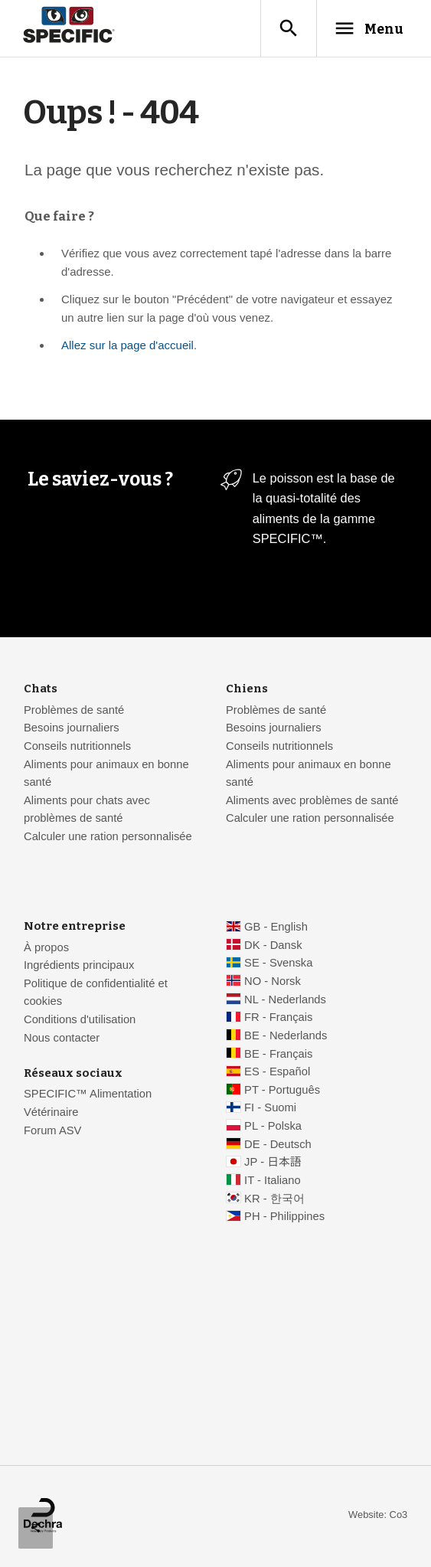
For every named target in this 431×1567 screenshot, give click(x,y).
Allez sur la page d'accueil (127, 345)
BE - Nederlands (285, 1036)
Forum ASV (52, 1131)
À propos (46, 948)
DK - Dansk (273, 946)
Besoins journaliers (71, 728)
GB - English (276, 927)
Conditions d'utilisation (80, 1020)
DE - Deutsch (278, 1145)
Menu (367, 28)
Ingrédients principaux (79, 966)
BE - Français (278, 1054)
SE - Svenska (278, 963)
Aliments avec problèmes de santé (312, 801)
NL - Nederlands (285, 1000)
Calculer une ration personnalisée (108, 837)
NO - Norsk (272, 982)
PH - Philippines (284, 1217)
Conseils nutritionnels (77, 747)
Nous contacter (62, 1038)
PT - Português (282, 1090)
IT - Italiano (272, 1181)
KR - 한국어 (274, 1199)
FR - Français (278, 1018)
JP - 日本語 (272, 1162)
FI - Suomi (270, 1108)
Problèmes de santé (74, 711)
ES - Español (277, 1072)
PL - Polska (273, 1126)
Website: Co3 (377, 1515)
